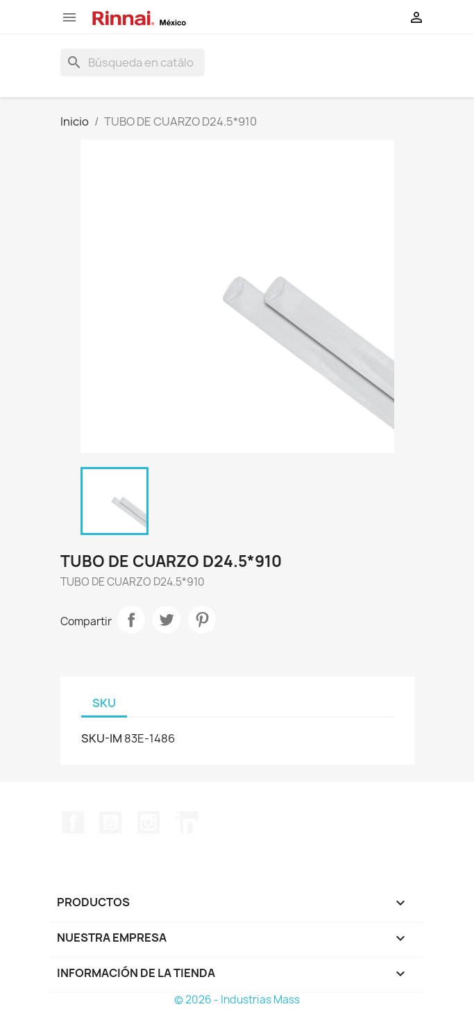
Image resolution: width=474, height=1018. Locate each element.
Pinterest (202, 620)
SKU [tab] (104, 703)
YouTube (110, 822)
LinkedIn (187, 822)
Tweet (166, 620)
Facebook (73, 822)
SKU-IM (101, 738)
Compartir (131, 620)
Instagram (148, 822)
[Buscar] (132, 62)
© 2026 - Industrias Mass (237, 999)
